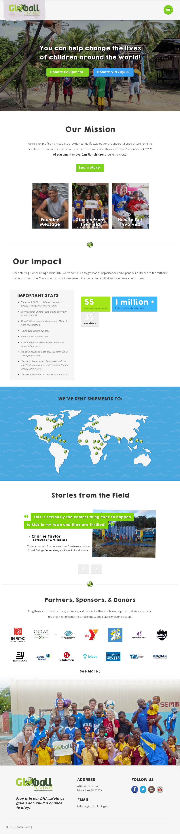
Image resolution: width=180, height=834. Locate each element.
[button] (83, 569)
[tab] (90, 671)
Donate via (113, 72)
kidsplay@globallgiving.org (93, 806)
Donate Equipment (66, 72)
